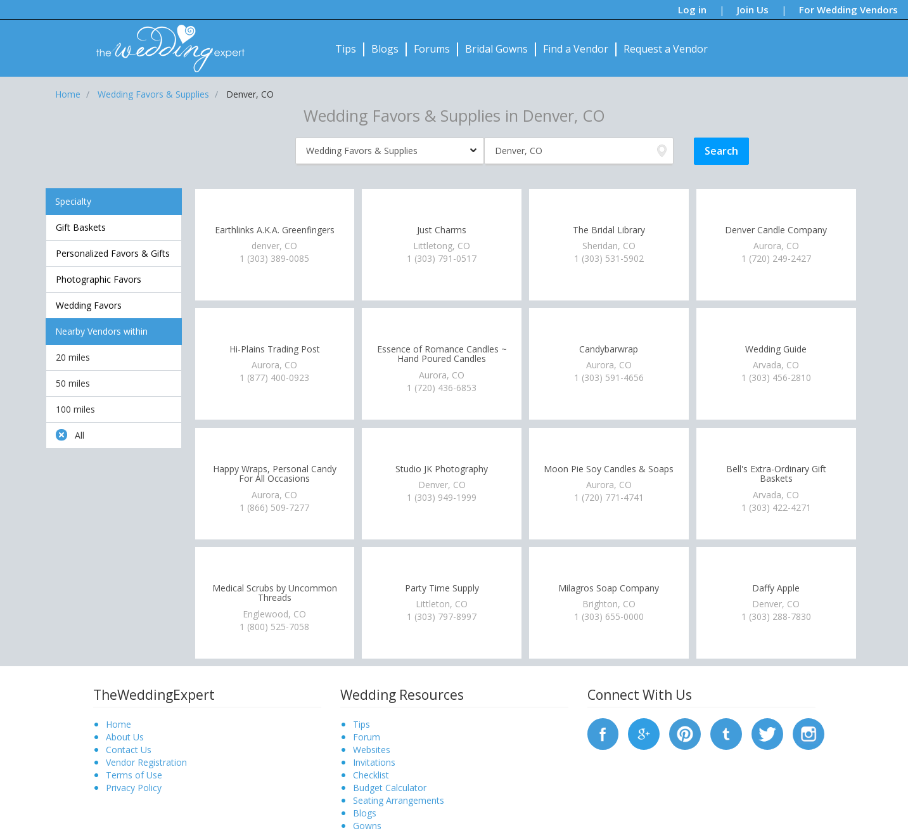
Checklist (371, 775)
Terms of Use (134, 775)
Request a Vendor (665, 49)
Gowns (367, 826)
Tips (345, 49)
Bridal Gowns (496, 49)
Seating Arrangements (398, 800)
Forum (366, 737)
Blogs (385, 49)
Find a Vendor (575, 49)
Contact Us (128, 750)
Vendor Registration (146, 762)
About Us (125, 737)
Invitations (374, 762)
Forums (432, 49)
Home (118, 724)
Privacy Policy (134, 788)
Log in (692, 9)
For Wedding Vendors (848, 9)
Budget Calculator (389, 788)
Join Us (753, 9)
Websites (371, 750)
